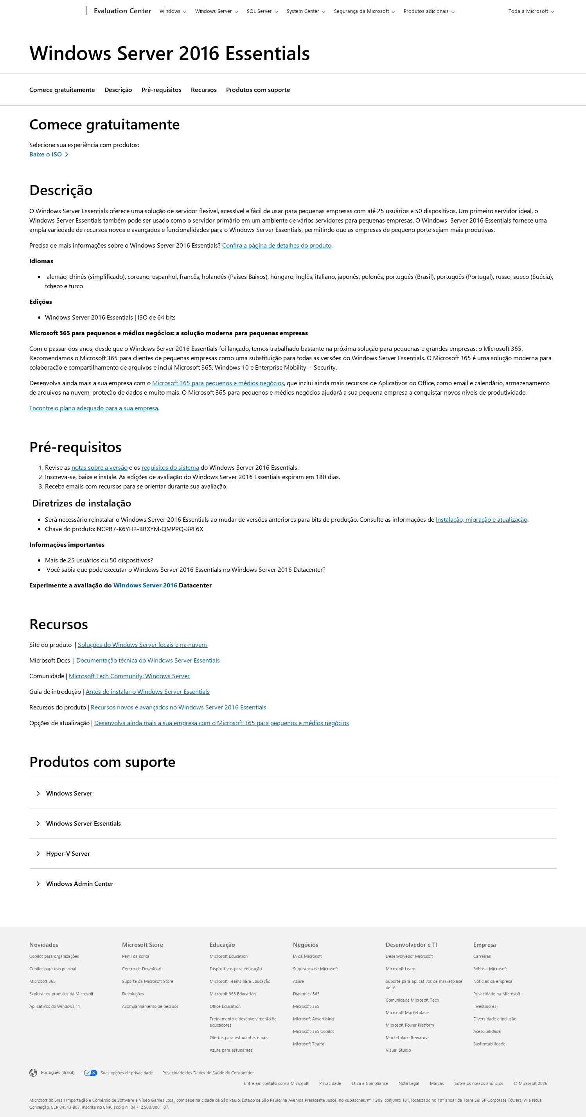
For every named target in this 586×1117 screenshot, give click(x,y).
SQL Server (259, 10)
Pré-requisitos (162, 89)
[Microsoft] (56, 11)
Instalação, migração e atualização (481, 519)
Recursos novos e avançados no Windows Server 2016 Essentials (178, 707)
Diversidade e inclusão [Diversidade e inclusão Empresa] (494, 1019)
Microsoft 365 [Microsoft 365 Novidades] (42, 981)
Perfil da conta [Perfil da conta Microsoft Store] (135, 956)
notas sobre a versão (100, 467)
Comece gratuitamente (62, 89)
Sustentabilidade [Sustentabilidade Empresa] (489, 1044)
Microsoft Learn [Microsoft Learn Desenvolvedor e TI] (400, 969)
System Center (303, 10)
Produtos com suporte (258, 89)
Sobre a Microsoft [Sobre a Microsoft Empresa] (490, 969)
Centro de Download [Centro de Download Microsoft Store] (141, 969)
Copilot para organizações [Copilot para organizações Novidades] (54, 956)
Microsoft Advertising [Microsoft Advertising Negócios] (313, 1019)
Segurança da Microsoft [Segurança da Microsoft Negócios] (315, 969)
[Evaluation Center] (122, 11)
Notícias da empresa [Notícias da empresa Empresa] (492, 981)
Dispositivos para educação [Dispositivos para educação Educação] (236, 969)
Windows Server (213, 10)
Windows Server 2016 (145, 585)
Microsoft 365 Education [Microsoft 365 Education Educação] (233, 994)
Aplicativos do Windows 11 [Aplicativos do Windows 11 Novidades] (54, 1006)
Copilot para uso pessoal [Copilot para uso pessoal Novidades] (52, 969)
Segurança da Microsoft (361, 10)
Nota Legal (409, 1083)
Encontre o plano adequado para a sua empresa (93, 408)
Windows (170, 10)
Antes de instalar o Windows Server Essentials (148, 691)
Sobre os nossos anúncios (479, 1083)
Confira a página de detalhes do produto (276, 245)
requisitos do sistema (170, 467)
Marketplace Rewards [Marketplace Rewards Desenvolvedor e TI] (406, 1037)
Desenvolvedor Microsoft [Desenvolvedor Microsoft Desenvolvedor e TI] (409, 956)
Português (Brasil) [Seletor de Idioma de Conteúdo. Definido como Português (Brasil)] (57, 1072)
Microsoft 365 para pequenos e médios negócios (218, 383)
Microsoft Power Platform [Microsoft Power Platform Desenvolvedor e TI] (410, 1025)
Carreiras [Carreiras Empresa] (482, 956)
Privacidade (330, 1083)
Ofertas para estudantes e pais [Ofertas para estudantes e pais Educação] (239, 1037)
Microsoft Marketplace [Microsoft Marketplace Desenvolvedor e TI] (407, 1012)
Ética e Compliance (370, 1083)
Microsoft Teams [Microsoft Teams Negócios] (309, 1044)
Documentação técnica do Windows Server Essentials (148, 660)
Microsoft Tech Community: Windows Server (129, 676)
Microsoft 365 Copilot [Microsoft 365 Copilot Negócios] (313, 1031)
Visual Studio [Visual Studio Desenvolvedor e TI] (398, 1050)
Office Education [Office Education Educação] (225, 1006)
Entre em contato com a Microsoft (276, 1083)
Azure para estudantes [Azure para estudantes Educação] (231, 1050)
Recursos (204, 89)
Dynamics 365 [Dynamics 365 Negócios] (306, 994)
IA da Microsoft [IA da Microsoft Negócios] (307, 956)
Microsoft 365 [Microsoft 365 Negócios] (306, 1006)
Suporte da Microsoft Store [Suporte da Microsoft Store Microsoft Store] (147, 981)
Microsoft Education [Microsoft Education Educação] (229, 956)
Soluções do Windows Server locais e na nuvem (143, 644)
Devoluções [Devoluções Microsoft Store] (133, 994)
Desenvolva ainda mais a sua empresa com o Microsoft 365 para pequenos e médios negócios (221, 722)
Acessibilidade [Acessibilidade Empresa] (487, 1031)
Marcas (437, 1083)
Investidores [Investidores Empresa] (484, 1006)
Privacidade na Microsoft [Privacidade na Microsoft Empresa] (496, 994)
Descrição (118, 89)
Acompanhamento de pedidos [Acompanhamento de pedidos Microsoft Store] (150, 1006)
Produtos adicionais (426, 10)
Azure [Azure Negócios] (298, 981)
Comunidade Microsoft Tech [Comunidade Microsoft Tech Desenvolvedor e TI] (412, 1000)
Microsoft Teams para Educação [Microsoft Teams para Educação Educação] (240, 981)
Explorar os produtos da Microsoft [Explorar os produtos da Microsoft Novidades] (61, 994)
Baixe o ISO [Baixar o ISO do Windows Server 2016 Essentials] (45, 154)
